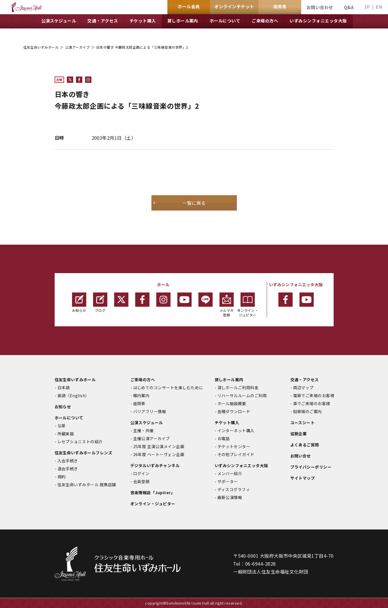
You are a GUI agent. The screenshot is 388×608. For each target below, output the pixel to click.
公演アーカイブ (77, 47)
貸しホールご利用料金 (238, 387)
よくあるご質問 (304, 445)
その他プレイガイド (235, 454)
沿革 (62, 425)
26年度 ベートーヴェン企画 (158, 454)
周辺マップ (303, 387)
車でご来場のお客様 (311, 403)
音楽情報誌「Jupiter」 (152, 492)
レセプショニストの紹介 (80, 441)
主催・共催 (143, 430)
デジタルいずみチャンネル (155, 465)
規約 (62, 476)
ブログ (100, 302)
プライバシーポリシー (311, 467)
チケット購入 (227, 422)
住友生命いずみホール (41, 47)
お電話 (223, 438)
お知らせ (79, 302)
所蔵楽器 (66, 433)
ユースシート (302, 422)
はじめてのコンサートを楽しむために (168, 387)
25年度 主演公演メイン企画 (158, 446)
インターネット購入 (235, 430)
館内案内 (141, 395)
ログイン (141, 473)
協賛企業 (298, 433)
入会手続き (68, 460)
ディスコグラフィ (233, 489)
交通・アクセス (304, 379)
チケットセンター (234, 446)
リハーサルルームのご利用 (242, 395)
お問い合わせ (320, 7)
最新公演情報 (229, 497)
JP (367, 7)
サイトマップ (302, 478)
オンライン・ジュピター (247, 304)
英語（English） (73, 395)
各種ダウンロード (234, 411)
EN (379, 7)
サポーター (227, 481)
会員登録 (141, 481)
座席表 (139, 403)
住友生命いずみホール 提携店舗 (87, 484)
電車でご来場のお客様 (313, 395)
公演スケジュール (146, 422)
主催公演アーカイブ (151, 438)
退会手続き (68, 468)
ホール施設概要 (231, 403)
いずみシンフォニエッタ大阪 (241, 465)
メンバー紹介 (229, 473)
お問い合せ (300, 456)
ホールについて (69, 418)
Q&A (349, 7)
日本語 (64, 387)
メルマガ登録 (226, 304)
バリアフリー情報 (149, 411)
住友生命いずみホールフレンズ (83, 453)
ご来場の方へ (142, 379)
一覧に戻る (194, 202)
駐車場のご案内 (307, 411)
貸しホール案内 (229, 379)
